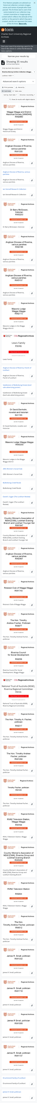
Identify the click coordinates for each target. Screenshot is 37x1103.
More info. (23, 24)
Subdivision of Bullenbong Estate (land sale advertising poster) (17, 386)
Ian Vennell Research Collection (14, 189)
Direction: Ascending (27, 95)
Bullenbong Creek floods (12, 483)
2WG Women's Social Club (12, 469)
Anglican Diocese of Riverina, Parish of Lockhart (17, 369)
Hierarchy (20, 87)
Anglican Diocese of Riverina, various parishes (16, 173)
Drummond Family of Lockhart (14, 1078)
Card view (6, 91)
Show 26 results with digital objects (22, 99)
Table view (17, 91)
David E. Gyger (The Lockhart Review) (16, 497)
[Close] (34, 3)
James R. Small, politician (12, 1092)
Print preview (7, 87)
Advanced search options (14, 81)
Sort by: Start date (10, 95)
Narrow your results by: (18, 56)
